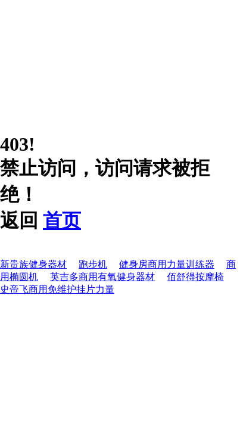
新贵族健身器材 (33, 264)
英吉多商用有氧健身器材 (102, 277)
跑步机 (93, 264)
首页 (62, 220)
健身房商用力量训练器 (166, 264)
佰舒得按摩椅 (195, 277)
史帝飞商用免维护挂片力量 (57, 289)
